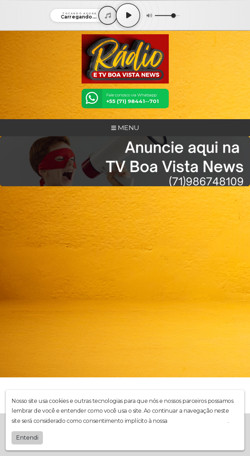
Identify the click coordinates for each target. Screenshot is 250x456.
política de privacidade (198, 421)
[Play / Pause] (128, 15)
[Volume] (167, 15)
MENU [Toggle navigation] (125, 127)
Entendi (27, 437)
